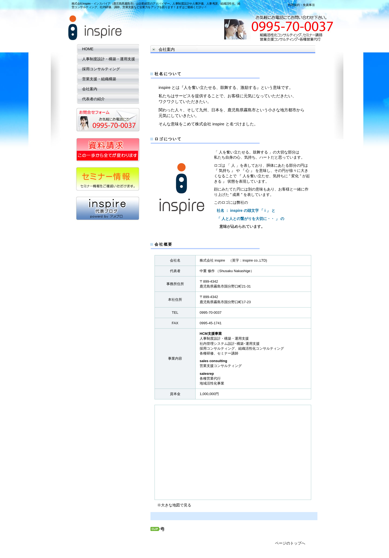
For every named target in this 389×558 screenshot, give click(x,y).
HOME (85, 49)
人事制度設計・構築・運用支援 (106, 59)
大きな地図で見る (176, 505)
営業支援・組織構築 (97, 79)
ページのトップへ (290, 543)
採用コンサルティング (99, 69)
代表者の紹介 (91, 99)
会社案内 (87, 89)
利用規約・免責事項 (299, 4)
